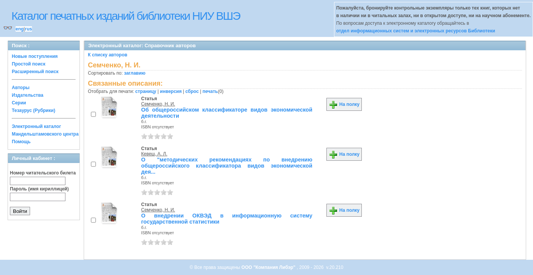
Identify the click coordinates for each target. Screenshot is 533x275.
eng (20, 29)
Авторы (21, 87)
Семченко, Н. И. (158, 104)
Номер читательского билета (43, 173)
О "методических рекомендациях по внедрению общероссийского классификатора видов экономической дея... (226, 166)
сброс (192, 91)
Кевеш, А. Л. (154, 154)
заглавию (134, 73)
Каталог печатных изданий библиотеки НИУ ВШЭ (125, 16)
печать (210, 91)
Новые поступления (35, 56)
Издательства (27, 95)
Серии (19, 103)
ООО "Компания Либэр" (269, 267)
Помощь (21, 141)
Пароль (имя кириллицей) (39, 189)
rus (28, 29)
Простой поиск (28, 64)
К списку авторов (107, 55)
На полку (344, 104)
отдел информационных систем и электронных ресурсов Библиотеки (415, 31)
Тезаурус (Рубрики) (33, 110)
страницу (145, 91)
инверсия (171, 91)
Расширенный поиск (35, 71)
